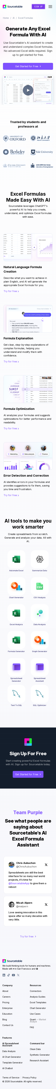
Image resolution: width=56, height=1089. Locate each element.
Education (7, 1014)
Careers (6, 996)
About (5, 991)
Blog (4, 1019)
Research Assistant (39, 1060)
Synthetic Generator (40, 1055)
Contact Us (7, 1025)
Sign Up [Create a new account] (38, 6)
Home (6, 18)
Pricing (5, 1002)
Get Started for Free (28, 66)
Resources (35, 985)
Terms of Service (10, 1078)
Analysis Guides (38, 996)
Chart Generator (38, 1008)
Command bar (37, 1043)
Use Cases (35, 1014)
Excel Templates (38, 1002)
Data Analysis (9, 1051)
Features (7, 1037)
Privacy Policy (29, 1078)
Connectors (36, 991)
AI (13, 18)
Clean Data (35, 1049)
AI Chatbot (7, 1068)
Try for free (11, 291)
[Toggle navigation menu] (50, 7)
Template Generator (12, 1062)
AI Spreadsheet (10, 1044)
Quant (38, 1020)
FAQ (32, 1027)
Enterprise (7, 1008)
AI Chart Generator (11, 1057)
